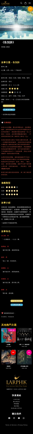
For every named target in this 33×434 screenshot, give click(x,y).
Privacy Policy (23, 425)
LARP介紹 (16, 399)
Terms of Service (11, 425)
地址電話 (16, 406)
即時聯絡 (16, 403)
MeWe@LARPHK (16, 408)
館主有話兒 (16, 401)
